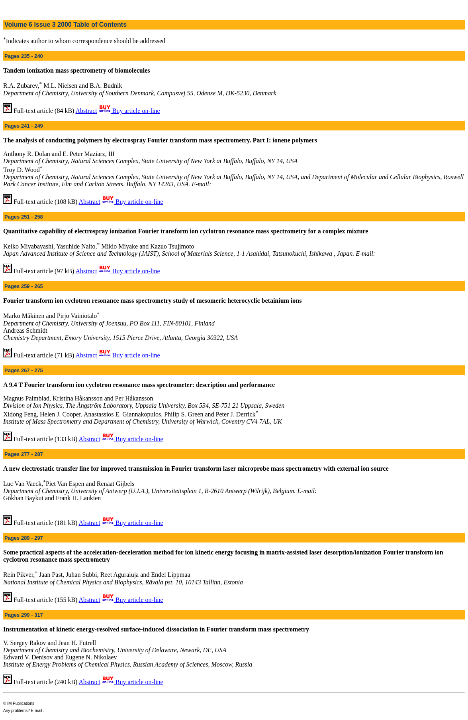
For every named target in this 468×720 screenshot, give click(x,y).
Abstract (86, 110)
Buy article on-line (129, 110)
